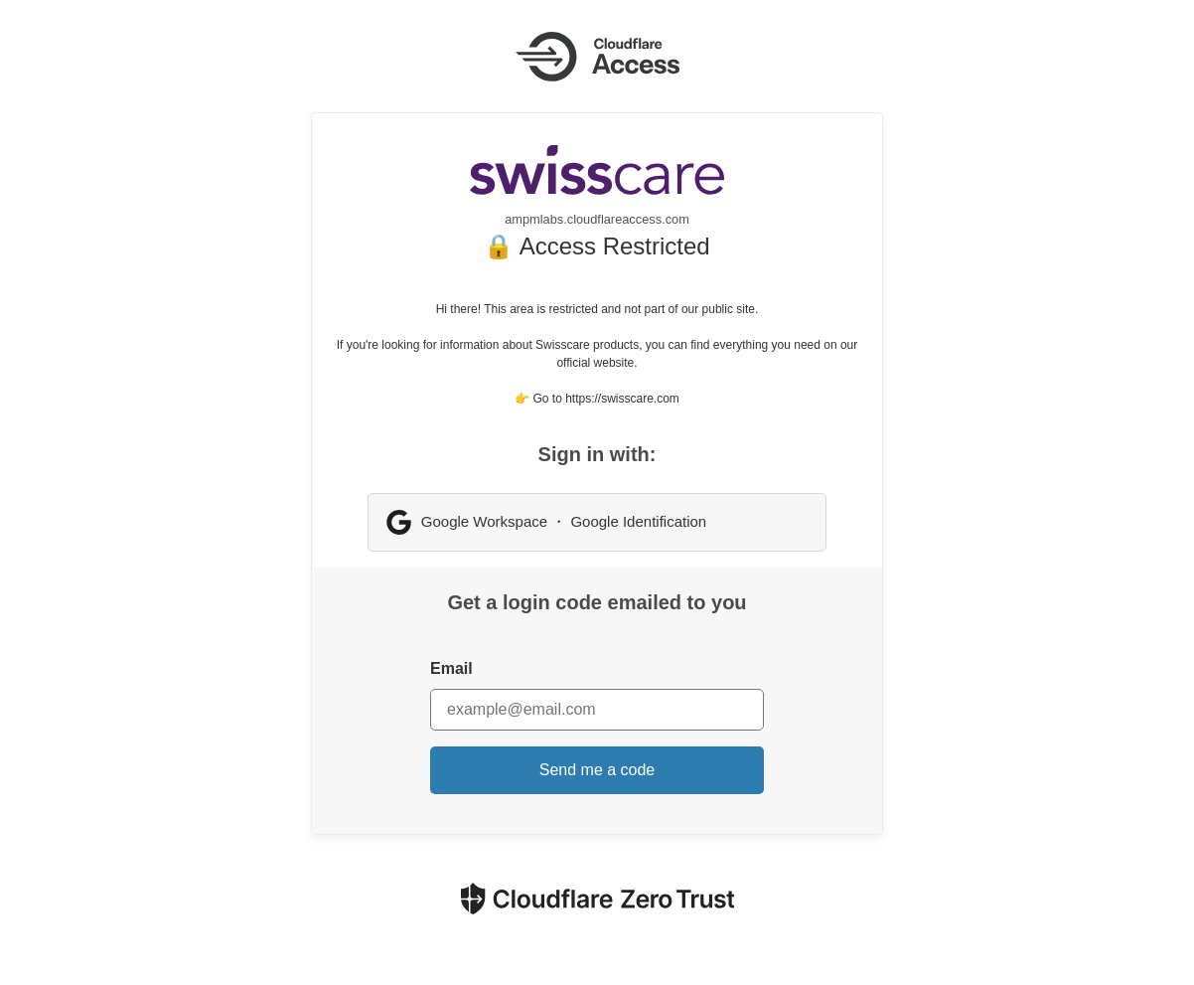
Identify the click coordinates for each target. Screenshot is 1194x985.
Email (451, 668)
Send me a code (597, 769)
